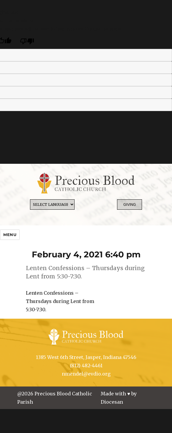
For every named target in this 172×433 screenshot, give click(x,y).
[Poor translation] (27, 41)
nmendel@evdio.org (86, 374)
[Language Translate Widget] (52, 204)
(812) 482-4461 (86, 365)
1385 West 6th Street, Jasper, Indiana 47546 (86, 357)
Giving (129, 205)
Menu (9, 234)
